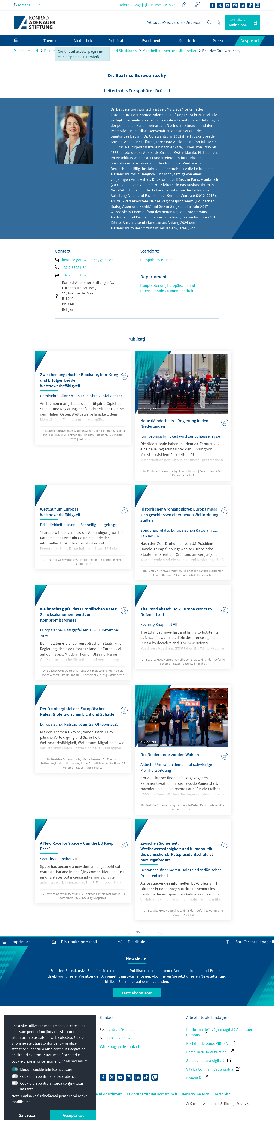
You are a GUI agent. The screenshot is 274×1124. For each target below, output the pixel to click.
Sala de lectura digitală (208, 1060)
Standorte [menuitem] (187, 40)
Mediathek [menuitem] (83, 40)
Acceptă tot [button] (73, 1115)
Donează (197, 1077)
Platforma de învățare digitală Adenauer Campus (219, 1032)
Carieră (123, 4)
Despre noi (53, 50)
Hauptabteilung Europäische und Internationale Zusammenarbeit (167, 288)
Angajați (140, 4)
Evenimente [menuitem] (152, 40)
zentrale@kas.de (117, 1029)
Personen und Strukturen (116, 50)
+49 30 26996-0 (116, 1038)
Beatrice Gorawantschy (221, 50)
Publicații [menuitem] (117, 40)
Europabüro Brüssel (156, 259)
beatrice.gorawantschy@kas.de (84, 259)
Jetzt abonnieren (137, 992)
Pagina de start (26, 50)
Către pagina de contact (119, 1046)
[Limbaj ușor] (184, 4)
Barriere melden (195, 1093)
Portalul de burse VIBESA (210, 1043)
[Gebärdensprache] (197, 4)
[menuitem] (20, 40)
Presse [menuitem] (218, 40)
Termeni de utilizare (105, 1093)
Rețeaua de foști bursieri (209, 1051)
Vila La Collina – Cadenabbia (213, 1069)
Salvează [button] (27, 1115)
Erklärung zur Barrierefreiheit (152, 1093)
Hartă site (222, 1093)
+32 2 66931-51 (71, 267)
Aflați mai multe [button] (74, 1060)
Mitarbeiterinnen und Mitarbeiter (169, 50)
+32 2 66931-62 (71, 274)
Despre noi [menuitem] (250, 40)
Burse (156, 4)
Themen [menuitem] (50, 40)
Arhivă (170, 4)
